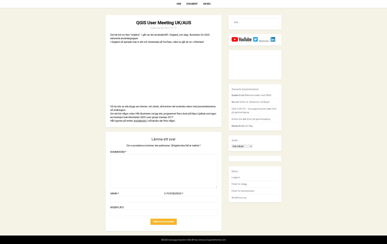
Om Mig (207, 4)
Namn (114, 193)
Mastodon (264, 40)
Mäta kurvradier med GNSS (258, 95)
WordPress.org (239, 197)
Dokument (192, 4)
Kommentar (118, 152)
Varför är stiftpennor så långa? (254, 102)
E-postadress (173, 193)
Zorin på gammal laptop (258, 119)
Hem (179, 4)
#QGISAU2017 (141, 120)
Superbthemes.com (216, 240)
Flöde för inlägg (239, 184)
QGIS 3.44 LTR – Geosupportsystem (249, 108)
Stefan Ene (237, 119)
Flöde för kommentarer (243, 191)
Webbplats (117, 207)
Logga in (236, 177)
